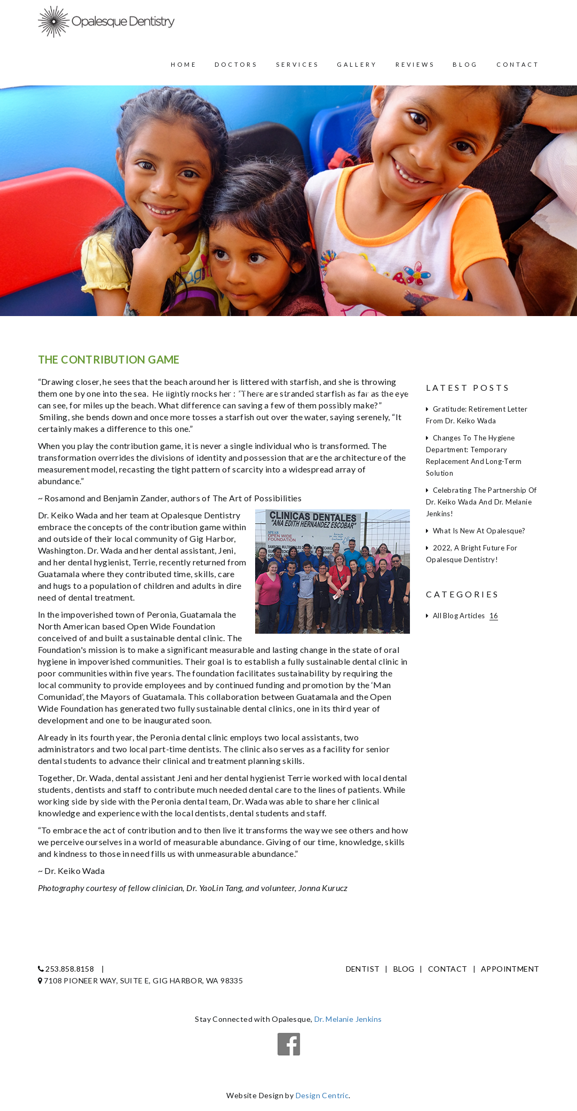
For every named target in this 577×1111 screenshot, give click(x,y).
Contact (518, 64)
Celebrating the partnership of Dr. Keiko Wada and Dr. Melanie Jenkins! (481, 502)
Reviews (415, 64)
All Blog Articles (462, 615)
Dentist (363, 968)
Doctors (236, 64)
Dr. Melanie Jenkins (348, 1018)
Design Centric (322, 1095)
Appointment (510, 968)
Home (184, 64)
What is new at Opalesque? (476, 530)
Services (297, 64)
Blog (465, 64)
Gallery (357, 64)
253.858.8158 (66, 968)
